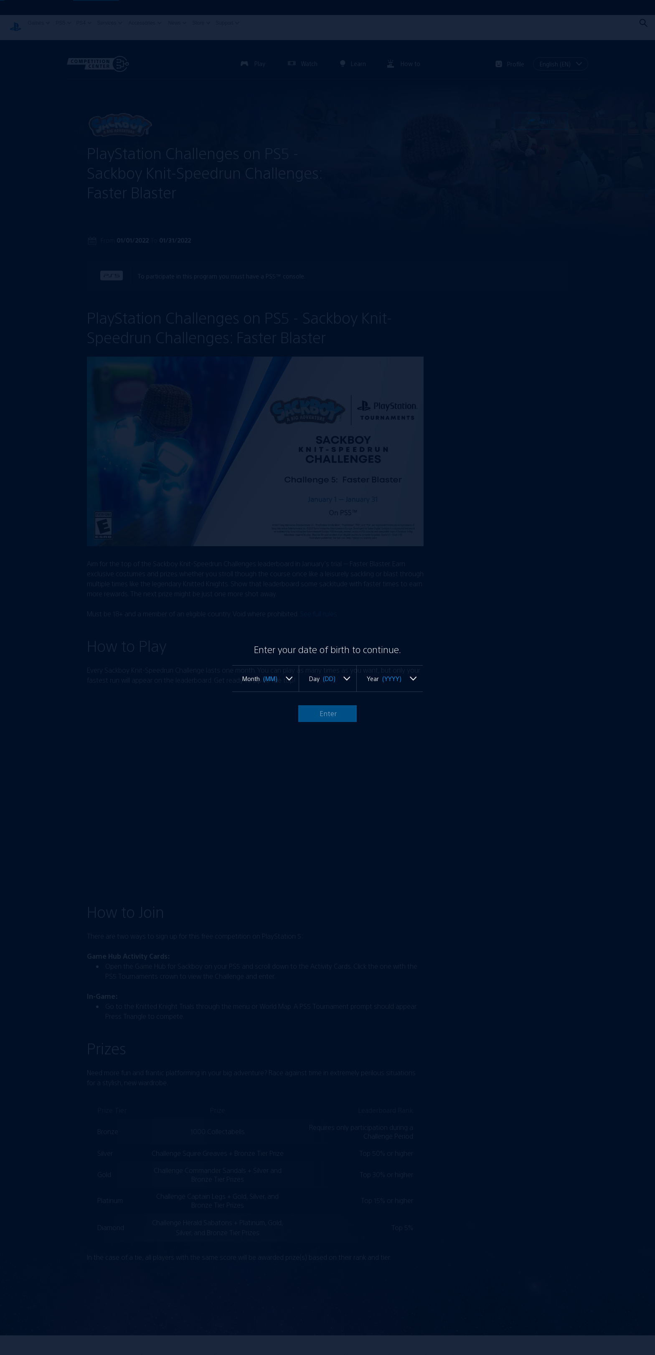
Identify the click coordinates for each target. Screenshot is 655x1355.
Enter (327, 713)
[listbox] (265, 678)
